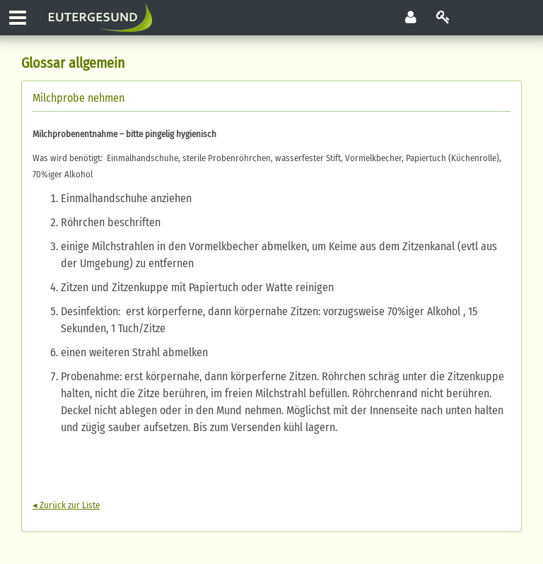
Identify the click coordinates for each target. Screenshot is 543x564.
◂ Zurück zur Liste (66, 505)
